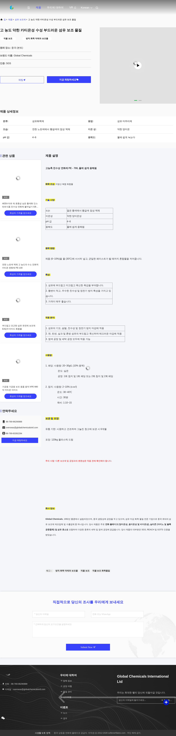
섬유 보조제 (20, 19)
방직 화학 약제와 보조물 (66, 571)
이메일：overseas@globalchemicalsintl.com (23, 689)
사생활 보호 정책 (42, 733)
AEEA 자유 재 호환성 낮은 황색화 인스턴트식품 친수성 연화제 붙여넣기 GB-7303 (20, 206)
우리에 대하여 (55, 7)
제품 (38, 7)
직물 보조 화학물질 (101, 571)
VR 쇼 (72, 7)
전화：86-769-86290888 (14, 684)
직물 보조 (85, 571)
